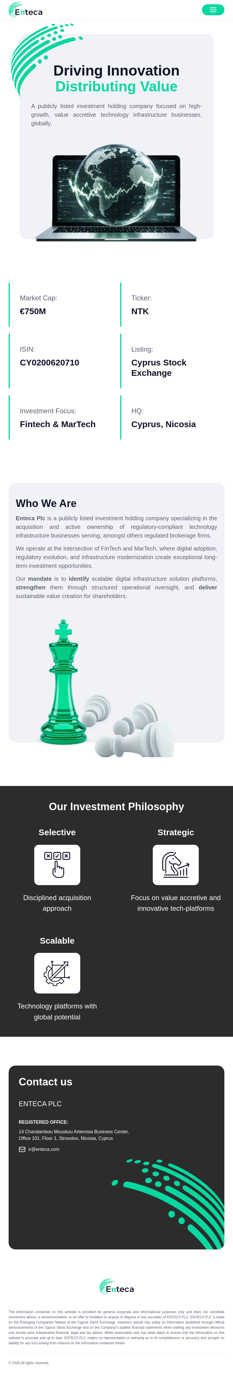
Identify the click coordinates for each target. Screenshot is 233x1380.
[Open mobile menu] (213, 9)
